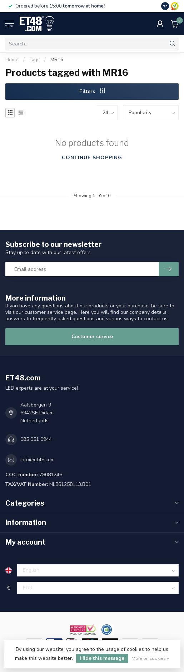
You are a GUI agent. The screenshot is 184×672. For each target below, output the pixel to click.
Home (12, 60)
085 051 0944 (36, 439)
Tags (34, 60)
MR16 (56, 60)
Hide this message (102, 658)
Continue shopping (92, 157)
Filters (92, 91)
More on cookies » (150, 658)
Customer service (92, 336)
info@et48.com (37, 459)
